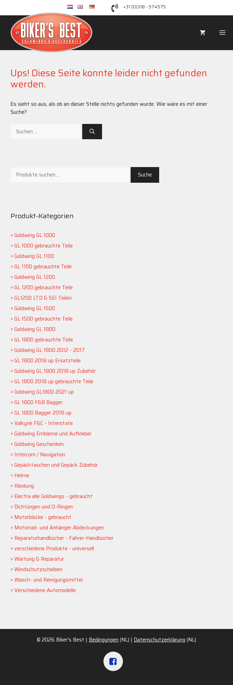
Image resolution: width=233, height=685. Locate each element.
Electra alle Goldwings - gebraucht (53, 496)
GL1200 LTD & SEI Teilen (43, 298)
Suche (145, 175)
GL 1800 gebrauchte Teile (43, 340)
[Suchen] (92, 132)
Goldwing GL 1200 (34, 277)
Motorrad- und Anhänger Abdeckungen (59, 527)
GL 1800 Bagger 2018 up (42, 413)
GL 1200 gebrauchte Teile (43, 287)
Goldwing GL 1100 (34, 256)
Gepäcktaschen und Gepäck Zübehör (56, 465)
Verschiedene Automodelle (45, 590)
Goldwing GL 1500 (34, 308)
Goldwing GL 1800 (34, 329)
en (83, 7)
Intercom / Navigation (39, 454)
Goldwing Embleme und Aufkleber (53, 434)
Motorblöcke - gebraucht (42, 517)
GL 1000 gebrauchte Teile (43, 246)
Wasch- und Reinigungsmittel (48, 580)
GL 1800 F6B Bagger (38, 402)
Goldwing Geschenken (39, 444)
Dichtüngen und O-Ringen (43, 507)
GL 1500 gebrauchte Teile (43, 319)
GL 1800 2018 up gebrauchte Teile (53, 381)
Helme (21, 475)
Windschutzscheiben (38, 569)
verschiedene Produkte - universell (54, 548)
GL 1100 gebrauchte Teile (43, 266)
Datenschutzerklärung (159, 640)
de (95, 7)
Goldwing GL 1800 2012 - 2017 (49, 350)
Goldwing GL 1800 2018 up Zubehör (55, 371)
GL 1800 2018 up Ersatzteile (47, 360)
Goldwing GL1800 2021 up (44, 392)
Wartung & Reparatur (39, 559)
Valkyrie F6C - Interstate (43, 423)
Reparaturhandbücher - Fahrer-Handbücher (64, 538)
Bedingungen (103, 640)
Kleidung (24, 486)
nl (72, 7)
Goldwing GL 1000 (34, 235)
